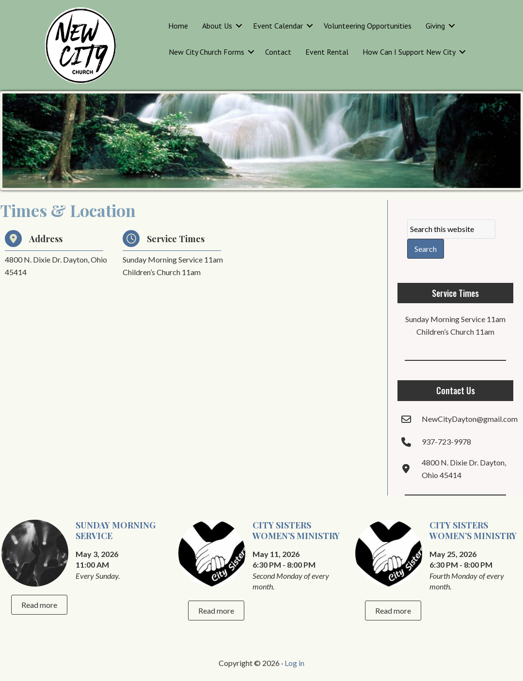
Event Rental (327, 52)
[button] (239, 26)
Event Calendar (278, 26)
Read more (39, 604)
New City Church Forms (206, 52)
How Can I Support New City (409, 52)
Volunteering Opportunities (368, 26)
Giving (435, 26)
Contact (278, 52)
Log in (294, 662)
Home (178, 26)
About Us (217, 26)
